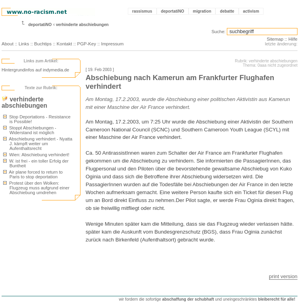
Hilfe (292, 39)
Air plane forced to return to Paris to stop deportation (33, 174)
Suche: (218, 31)
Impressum (112, 43)
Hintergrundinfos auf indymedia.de (35, 69)
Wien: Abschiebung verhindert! (36, 154)
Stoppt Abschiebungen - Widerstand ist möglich (29, 130)
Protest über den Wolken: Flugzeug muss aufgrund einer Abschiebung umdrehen (36, 188)
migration (202, 11)
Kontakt (64, 43)
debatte (227, 11)
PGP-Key (86, 43)
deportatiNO (172, 11)
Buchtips (43, 43)
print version (283, 276)
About (7, 43)
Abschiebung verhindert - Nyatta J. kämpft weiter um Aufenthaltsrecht (37, 144)
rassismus (142, 11)
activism (251, 11)
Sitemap (275, 39)
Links (24, 43)
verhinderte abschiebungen (82, 24)
